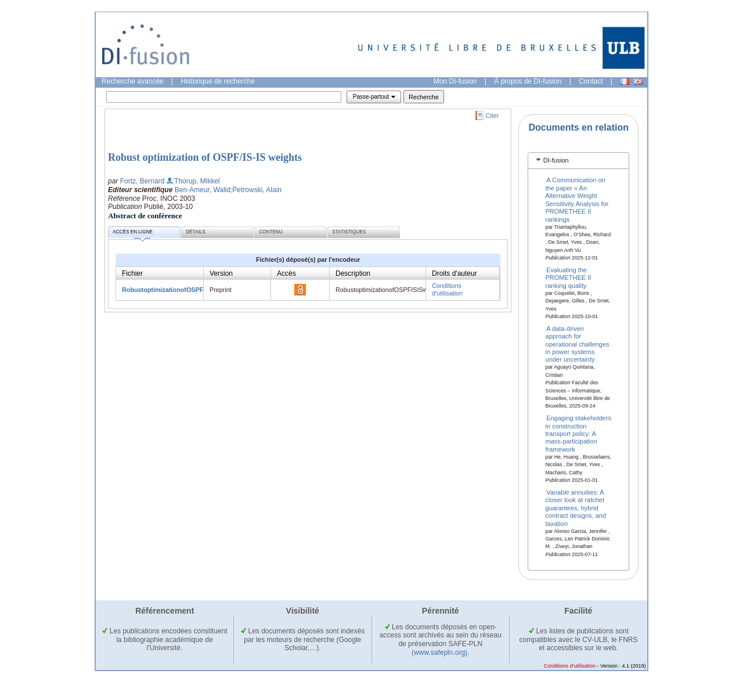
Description (353, 273)
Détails (195, 232)
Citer (492, 115)
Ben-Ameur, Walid (202, 190)
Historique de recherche (218, 81)
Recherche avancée (133, 81)
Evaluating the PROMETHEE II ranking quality (568, 277)
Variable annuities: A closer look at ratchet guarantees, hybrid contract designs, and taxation (576, 508)
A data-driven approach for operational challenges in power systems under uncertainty (577, 344)
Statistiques (349, 232)
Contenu (270, 232)
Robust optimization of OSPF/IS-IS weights (205, 157)
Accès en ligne (133, 233)
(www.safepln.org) (439, 652)
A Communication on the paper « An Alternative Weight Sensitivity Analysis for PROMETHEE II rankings (577, 199)
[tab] (578, 160)
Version (221, 273)
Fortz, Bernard (142, 181)
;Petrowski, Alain (256, 190)
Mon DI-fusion (455, 81)
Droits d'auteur (454, 273)
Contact (591, 81)
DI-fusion (556, 160)
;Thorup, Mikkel (196, 181)
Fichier (132, 273)
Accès (286, 273)
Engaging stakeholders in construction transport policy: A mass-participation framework (579, 434)
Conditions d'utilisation (447, 289)
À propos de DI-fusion (527, 81)
